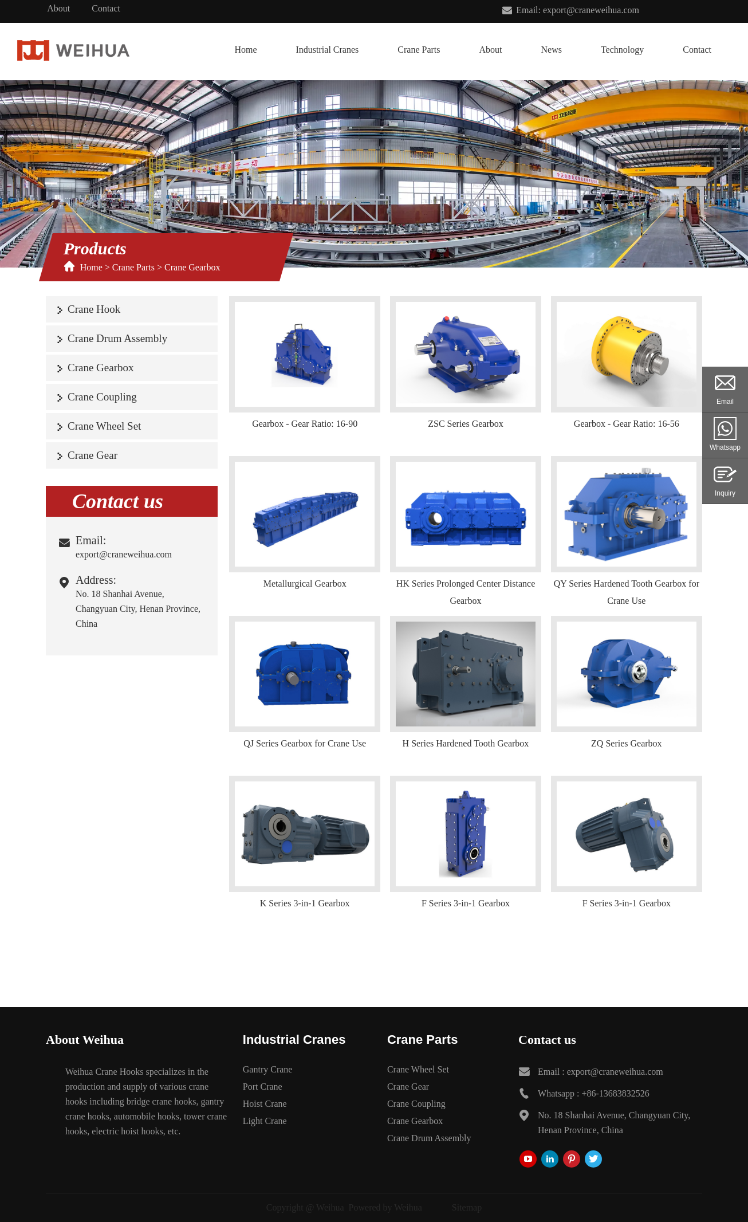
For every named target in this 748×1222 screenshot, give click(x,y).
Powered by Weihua (385, 1207)
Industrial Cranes (327, 49)
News (551, 49)
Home (245, 49)
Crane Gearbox (192, 267)
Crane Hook (94, 309)
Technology (622, 49)
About (58, 8)
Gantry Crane (268, 1069)
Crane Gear (92, 455)
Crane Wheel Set (104, 426)
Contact (106, 8)
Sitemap (467, 1207)
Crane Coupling (102, 397)
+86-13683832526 (615, 1093)
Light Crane (265, 1121)
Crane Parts (418, 49)
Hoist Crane (265, 1104)
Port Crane (262, 1086)
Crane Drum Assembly (117, 338)
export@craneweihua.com (124, 554)
